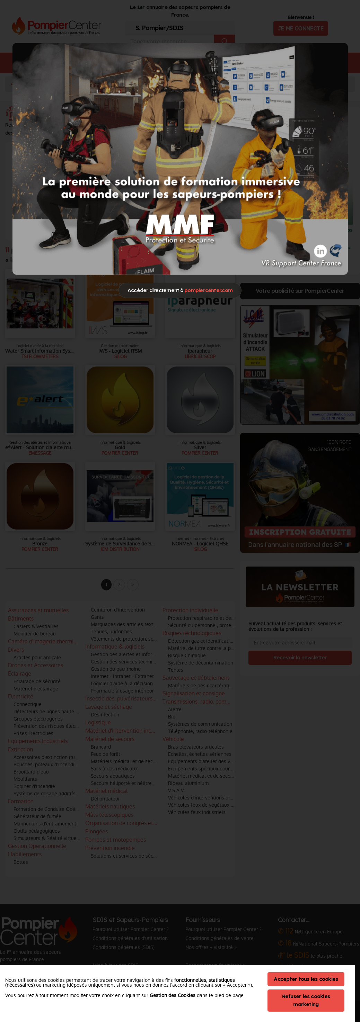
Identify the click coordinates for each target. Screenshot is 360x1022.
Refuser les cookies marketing (306, 1000)
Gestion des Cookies (172, 995)
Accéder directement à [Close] (180, 290)
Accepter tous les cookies (306, 979)
